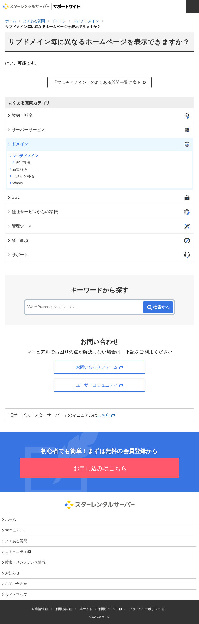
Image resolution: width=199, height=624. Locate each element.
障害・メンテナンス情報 (25, 562)
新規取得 (18, 169)
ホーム (10, 519)
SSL (13, 197)
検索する (158, 307)
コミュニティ (18, 551)
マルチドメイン (24, 156)
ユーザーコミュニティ (99, 385)
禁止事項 (18, 240)
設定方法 (21, 162)
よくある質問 (16, 541)
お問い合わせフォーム (99, 367)
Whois (16, 183)
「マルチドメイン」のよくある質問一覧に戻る (99, 82)
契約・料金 (20, 115)
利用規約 (64, 609)
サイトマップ (16, 594)
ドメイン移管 (22, 176)
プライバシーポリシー (147, 609)
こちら (106, 415)
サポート (18, 254)
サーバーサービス (26, 130)
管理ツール (20, 226)
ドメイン (18, 144)
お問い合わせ (16, 584)
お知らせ (12, 573)
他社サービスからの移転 (32, 212)
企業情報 (40, 609)
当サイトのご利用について (101, 609)
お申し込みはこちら (99, 468)
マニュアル (14, 530)
